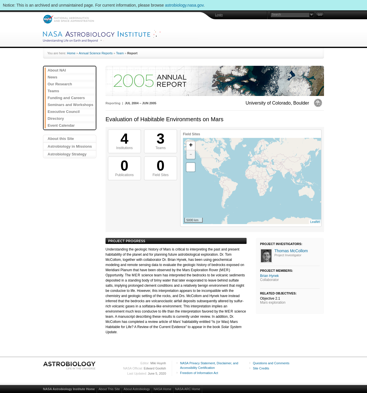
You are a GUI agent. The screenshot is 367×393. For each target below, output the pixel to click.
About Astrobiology (137, 389)
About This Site (109, 389)
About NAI (57, 70)
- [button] (191, 154)
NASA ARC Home (187, 389)
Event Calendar (61, 125)
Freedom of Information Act (199, 373)
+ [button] (191, 145)
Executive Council (64, 111)
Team (120, 53)
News (52, 77)
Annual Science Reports (96, 53)
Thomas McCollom (291, 250)
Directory (56, 118)
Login (219, 14)
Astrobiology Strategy (67, 154)
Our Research (60, 84)
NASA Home (162, 389)
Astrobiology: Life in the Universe (69, 365)
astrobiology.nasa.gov (184, 5)
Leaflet (315, 222)
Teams (53, 91)
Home (71, 53)
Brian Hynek (269, 276)
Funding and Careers (66, 98)
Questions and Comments (271, 363)
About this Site (61, 138)
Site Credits (261, 368)
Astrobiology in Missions (70, 146)
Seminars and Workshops (70, 105)
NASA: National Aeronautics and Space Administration (68, 19)
